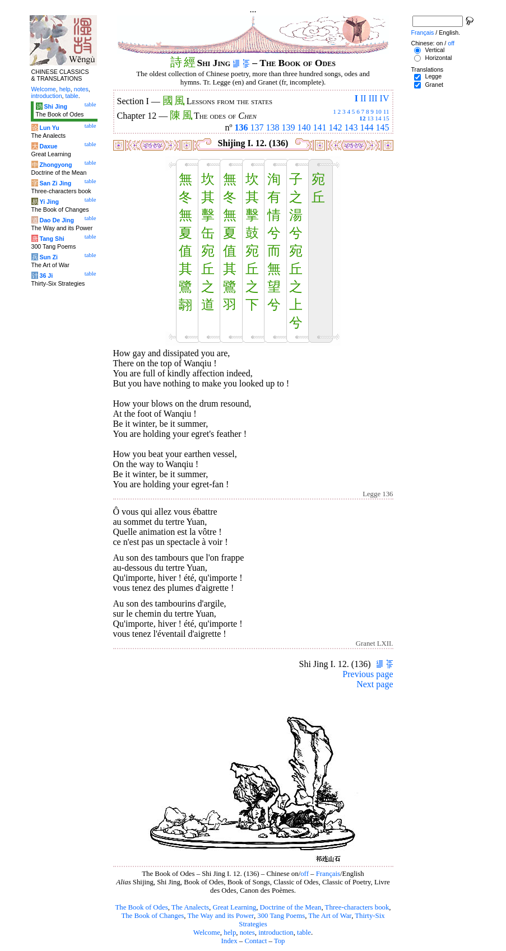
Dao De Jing (56, 220)
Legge (433, 76)
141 (320, 127)
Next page (374, 684)
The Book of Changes (152, 916)
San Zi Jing (55, 183)
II (363, 98)
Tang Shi (51, 238)
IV (384, 98)
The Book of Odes (141, 907)
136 (241, 127)
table (304, 932)
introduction (276, 932)
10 (378, 111)
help (230, 932)
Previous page (367, 674)
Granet (434, 84)
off (304, 874)
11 (386, 111)
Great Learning (234, 907)
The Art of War (329, 916)
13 (370, 118)
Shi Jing (55, 106)
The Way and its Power (221, 916)
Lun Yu (49, 127)
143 (351, 127)
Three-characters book (357, 907)
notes (247, 932)
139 (288, 127)
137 (257, 127)
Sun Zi (48, 257)
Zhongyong (55, 164)
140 (304, 127)
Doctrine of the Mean (291, 907)
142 (335, 127)
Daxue (48, 146)
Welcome (206, 932)
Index (229, 941)
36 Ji (46, 275)
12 (362, 118)
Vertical (434, 49)
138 (273, 127)
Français (328, 874)
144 (367, 127)
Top (279, 941)
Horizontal (438, 57)
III (373, 98)
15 (386, 118)
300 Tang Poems (281, 916)
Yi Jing (49, 201)
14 (378, 118)
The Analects (190, 907)
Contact (255, 941)
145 (382, 127)
